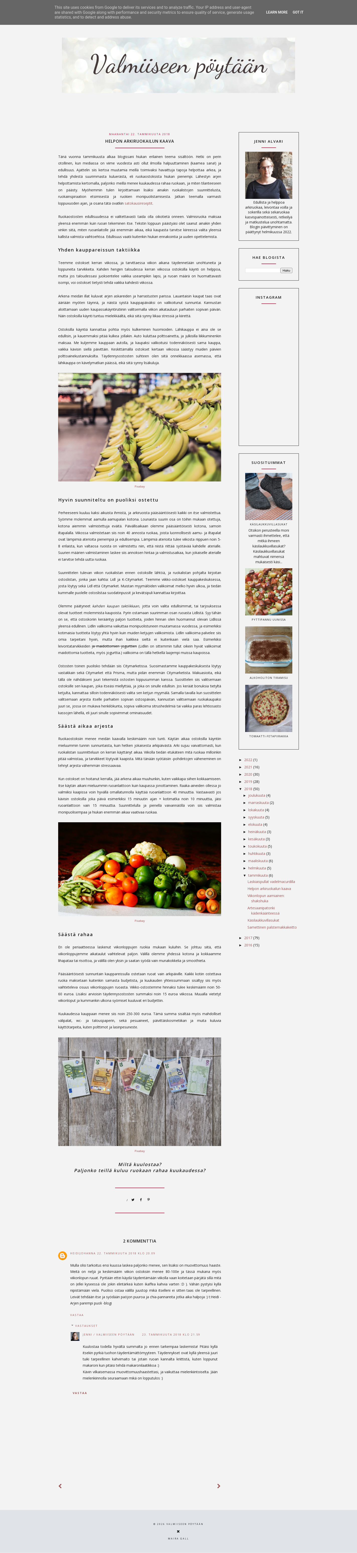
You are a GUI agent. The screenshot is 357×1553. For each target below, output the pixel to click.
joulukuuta (257, 795)
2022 (248, 759)
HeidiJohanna (83, 1253)
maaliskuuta (258, 860)
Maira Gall (178, 1538)
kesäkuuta (257, 839)
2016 (248, 945)
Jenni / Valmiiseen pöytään (109, 1334)
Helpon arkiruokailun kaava (269, 888)
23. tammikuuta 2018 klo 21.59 (171, 1334)
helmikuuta (257, 868)
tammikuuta (258, 875)
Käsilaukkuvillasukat (269, 524)
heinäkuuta (257, 831)
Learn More (277, 12)
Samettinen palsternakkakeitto (272, 927)
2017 (248, 937)
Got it (298, 12)
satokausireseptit (138, 203)
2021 (248, 767)
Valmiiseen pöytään (185, 1524)
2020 (248, 774)
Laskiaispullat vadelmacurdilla (271, 881)
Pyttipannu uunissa (269, 619)
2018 (248, 788)
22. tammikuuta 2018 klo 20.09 (126, 1253)
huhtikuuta (257, 853)
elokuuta (255, 824)
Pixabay (140, 486)
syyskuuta (256, 817)
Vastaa (77, 1315)
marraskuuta (259, 802)
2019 (248, 781)
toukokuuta (258, 846)
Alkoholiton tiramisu (269, 678)
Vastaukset (86, 1326)
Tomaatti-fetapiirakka (268, 736)
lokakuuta (256, 809)
